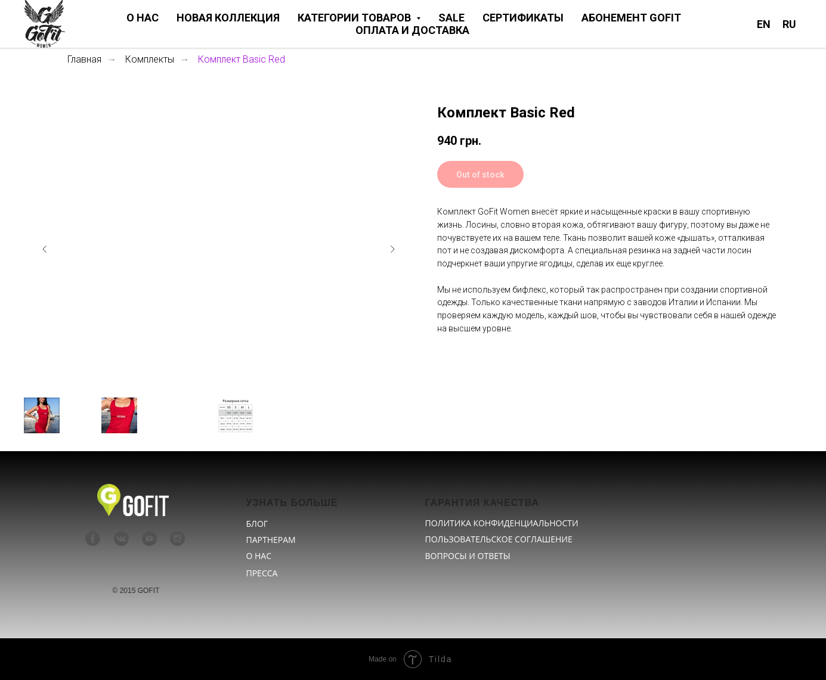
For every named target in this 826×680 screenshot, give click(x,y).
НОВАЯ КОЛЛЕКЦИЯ (228, 17)
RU (789, 24)
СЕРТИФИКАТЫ (523, 17)
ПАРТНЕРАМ (271, 539)
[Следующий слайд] (392, 249)
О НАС (142, 17)
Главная (84, 59)
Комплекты (149, 59)
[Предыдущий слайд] (45, 249)
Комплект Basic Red (241, 59)
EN (764, 24)
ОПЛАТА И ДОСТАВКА (412, 30)
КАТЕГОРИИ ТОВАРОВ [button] (355, 17)
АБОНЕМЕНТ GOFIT (631, 17)
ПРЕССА (262, 573)
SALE (451, 17)
